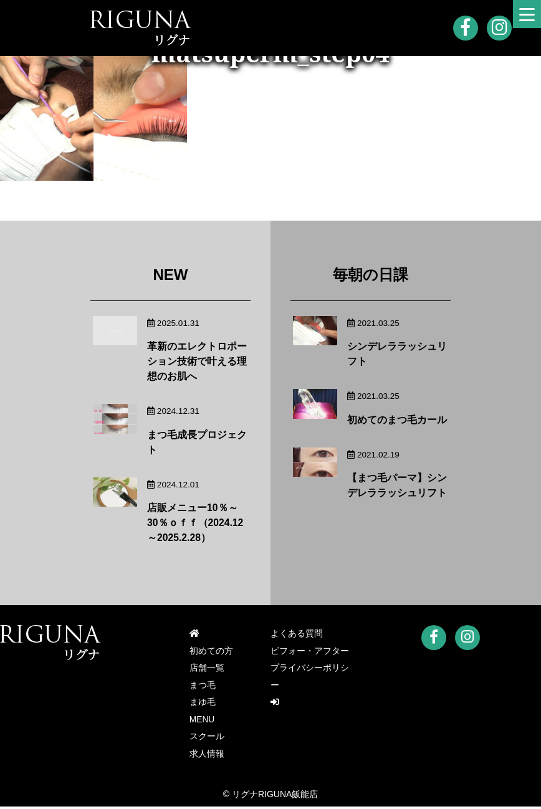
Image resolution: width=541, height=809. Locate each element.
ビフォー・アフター (309, 651)
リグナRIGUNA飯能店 (275, 797)
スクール (206, 739)
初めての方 (211, 651)
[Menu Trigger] (527, 14)
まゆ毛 (202, 704)
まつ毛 (202, 686)
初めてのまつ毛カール (397, 419)
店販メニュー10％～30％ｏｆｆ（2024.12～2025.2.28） (195, 522)
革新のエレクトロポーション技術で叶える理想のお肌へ (197, 361)
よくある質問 (296, 634)
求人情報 (206, 756)
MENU (202, 721)
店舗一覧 (206, 669)
